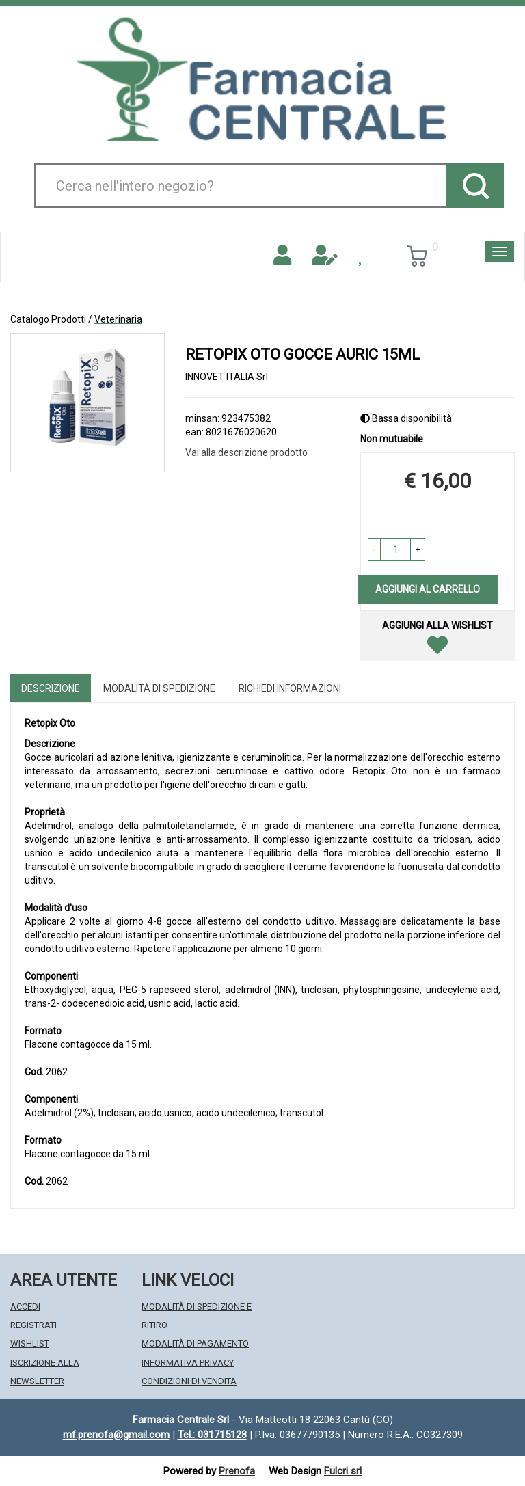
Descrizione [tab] (50, 688)
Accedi (25, 1306)
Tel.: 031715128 (212, 1435)
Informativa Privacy (188, 1362)
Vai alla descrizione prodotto (246, 452)
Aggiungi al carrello (427, 589)
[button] (374, 549)
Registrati (33, 1325)
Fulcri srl (343, 1471)
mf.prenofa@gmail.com (116, 1435)
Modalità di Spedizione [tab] (159, 688)
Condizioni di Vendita (189, 1381)
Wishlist (29, 1343)
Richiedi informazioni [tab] (290, 688)
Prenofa (237, 1471)
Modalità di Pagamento (195, 1343)
